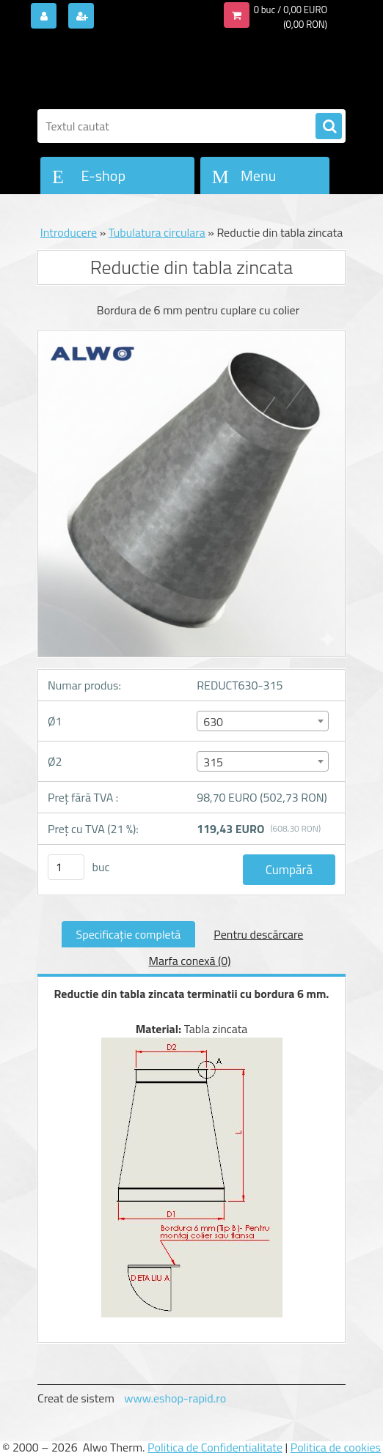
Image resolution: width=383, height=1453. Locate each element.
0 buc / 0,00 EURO (290, 9)
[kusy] (66, 867)
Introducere (68, 232)
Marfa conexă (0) (190, 960)
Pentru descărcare (258, 934)
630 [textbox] (213, 722)
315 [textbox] (213, 762)
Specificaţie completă (128, 934)
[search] (328, 127)
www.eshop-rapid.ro (175, 1398)
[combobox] (262, 721)
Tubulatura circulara (157, 232)
